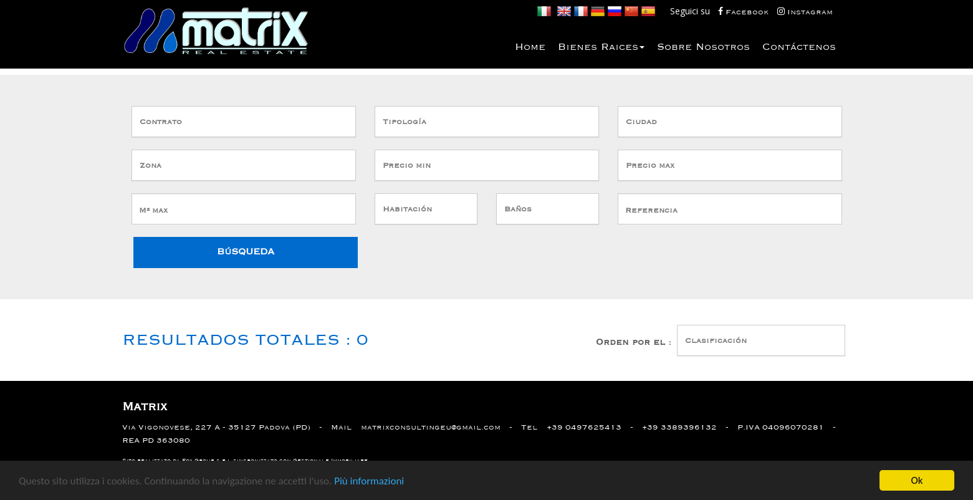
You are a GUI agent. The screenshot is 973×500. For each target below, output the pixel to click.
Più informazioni (369, 481)
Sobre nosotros (703, 47)
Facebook (744, 11)
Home (530, 47)
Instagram (805, 11)
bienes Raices (601, 47)
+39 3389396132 (679, 427)
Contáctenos (799, 47)
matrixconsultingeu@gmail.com (431, 427)
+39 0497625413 (584, 427)
